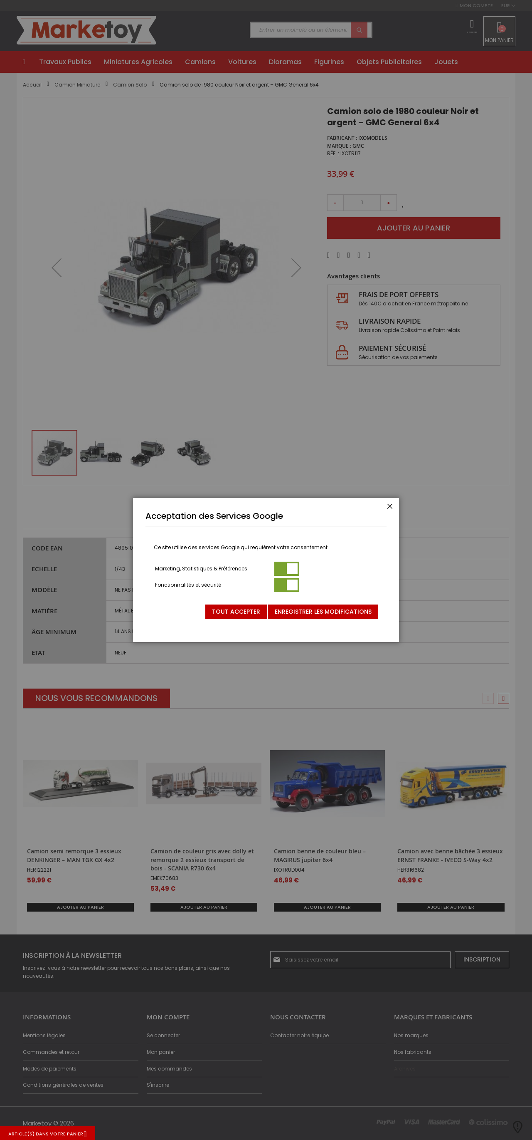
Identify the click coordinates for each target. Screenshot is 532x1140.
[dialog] (266, 570)
